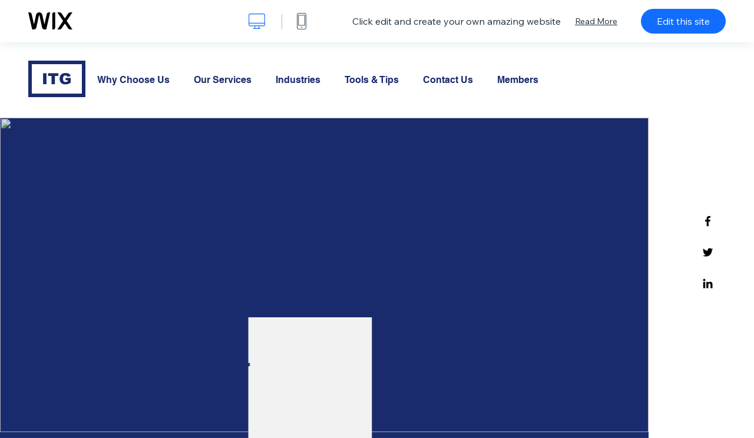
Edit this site (683, 21)
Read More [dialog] (596, 21)
